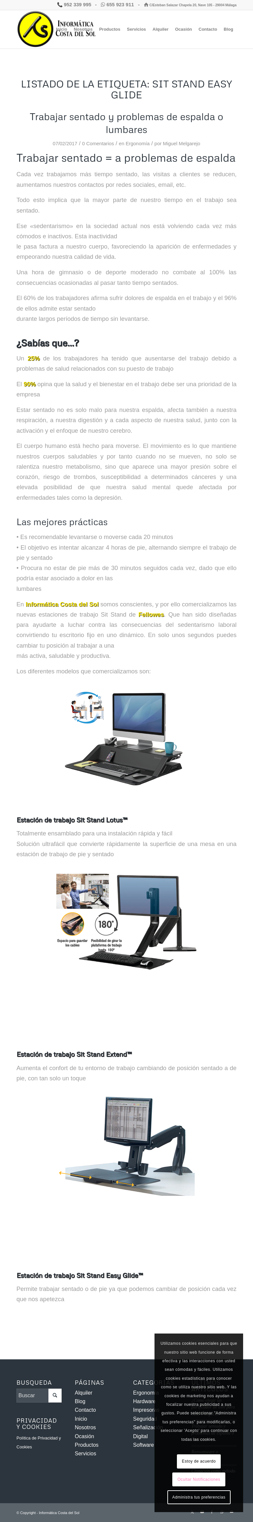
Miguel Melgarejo (181, 143)
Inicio (81, 1419)
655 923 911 (118, 4)
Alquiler (83, 1393)
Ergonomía (138, 143)
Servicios (85, 1453)
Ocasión (84, 1436)
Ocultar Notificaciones (199, 1479)
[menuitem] (61, 29)
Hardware (144, 1401)
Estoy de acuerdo (199, 1461)
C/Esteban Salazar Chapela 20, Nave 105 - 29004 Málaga (190, 5)
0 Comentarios (98, 143)
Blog (80, 1401)
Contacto (85, 1410)
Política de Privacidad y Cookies (38, 1442)
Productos (86, 1445)
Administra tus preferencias (199, 1497)
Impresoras (146, 1410)
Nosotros (85, 1427)
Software (143, 1445)
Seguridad (145, 1419)
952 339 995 (74, 4)
